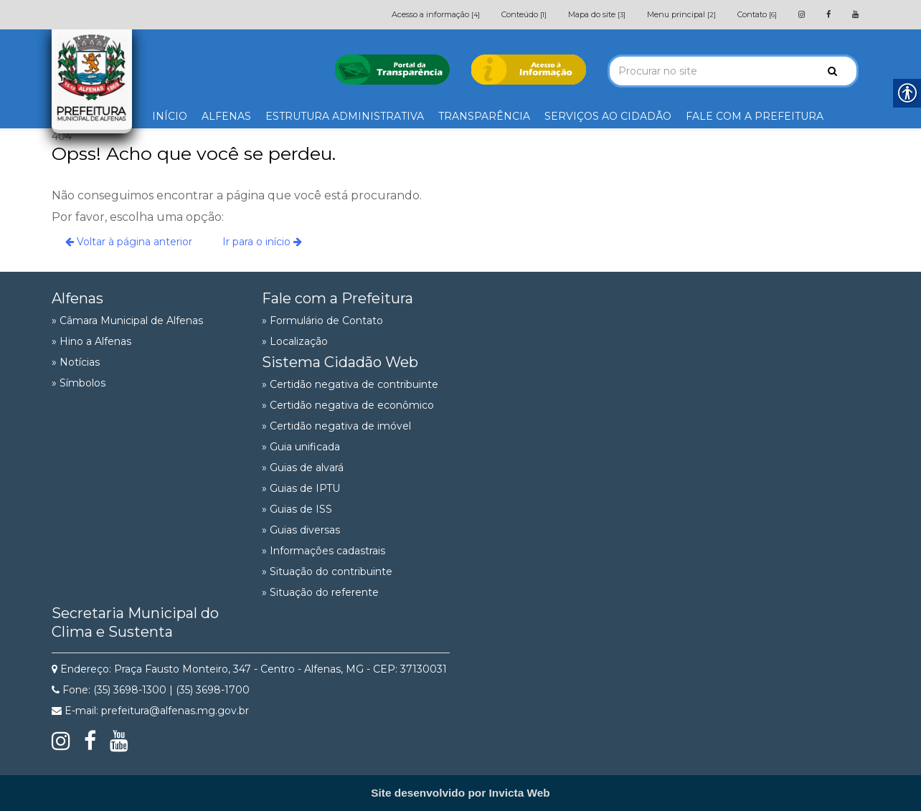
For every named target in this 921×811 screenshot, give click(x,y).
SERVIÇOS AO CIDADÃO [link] (607, 116)
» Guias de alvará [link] (303, 467)
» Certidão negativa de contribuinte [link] (350, 384)
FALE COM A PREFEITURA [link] (754, 116)
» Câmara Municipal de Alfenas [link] (127, 320)
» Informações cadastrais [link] (323, 550)
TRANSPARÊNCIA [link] (484, 116)
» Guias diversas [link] (301, 529)
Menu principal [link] (681, 14)
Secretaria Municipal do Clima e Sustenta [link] (135, 622)
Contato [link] (757, 14)
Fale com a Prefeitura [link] (337, 298)
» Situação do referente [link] (320, 592)
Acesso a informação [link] (436, 14)
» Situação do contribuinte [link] (327, 571)
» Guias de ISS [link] (297, 509)
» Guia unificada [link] (301, 446)
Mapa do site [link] (596, 14)
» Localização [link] (295, 341)
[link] (802, 14)
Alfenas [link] (77, 298)
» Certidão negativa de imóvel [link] (336, 425)
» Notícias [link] (76, 362)
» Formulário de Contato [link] (322, 320)
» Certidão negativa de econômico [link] (348, 405)
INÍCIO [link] (169, 116)
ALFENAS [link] (226, 116)
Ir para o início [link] (262, 241)
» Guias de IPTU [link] (301, 488)
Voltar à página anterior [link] (128, 241)
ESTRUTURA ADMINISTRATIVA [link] (344, 116)
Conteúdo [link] (524, 14)
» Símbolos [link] (78, 382)
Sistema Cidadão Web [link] (340, 362)
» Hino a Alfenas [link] (91, 341)
